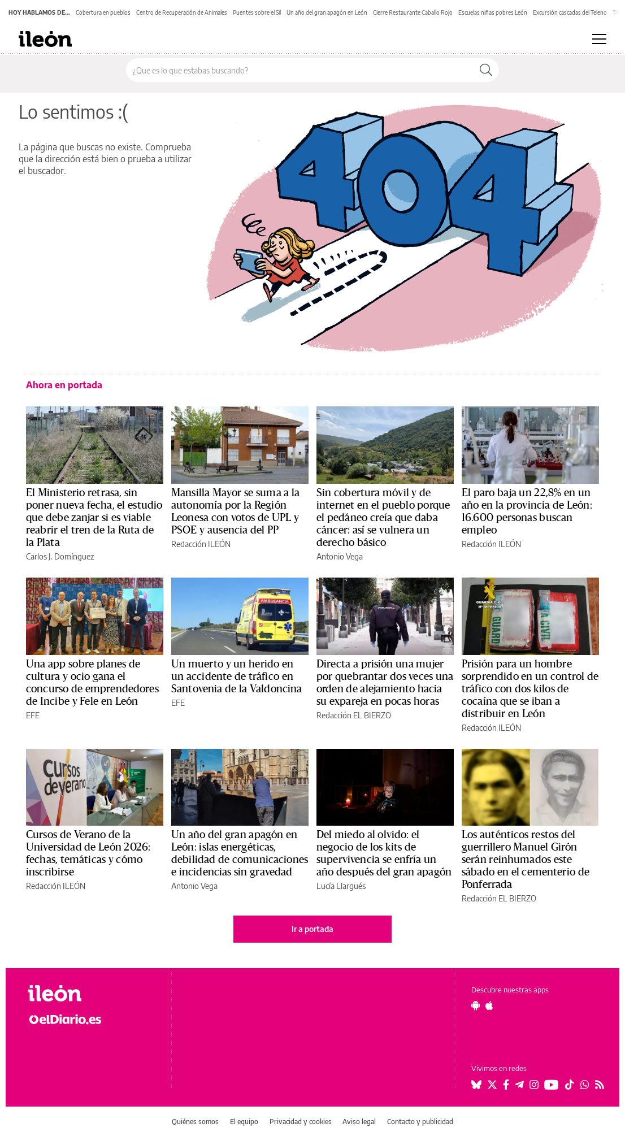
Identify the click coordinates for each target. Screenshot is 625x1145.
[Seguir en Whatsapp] (584, 1084)
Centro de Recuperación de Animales (181, 12)
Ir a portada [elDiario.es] (312, 929)
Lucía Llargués (341, 886)
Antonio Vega (339, 556)
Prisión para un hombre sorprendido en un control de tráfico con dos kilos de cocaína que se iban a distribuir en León (530, 688)
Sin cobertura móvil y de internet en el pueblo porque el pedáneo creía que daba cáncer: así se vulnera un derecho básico (383, 517)
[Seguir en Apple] (489, 1005)
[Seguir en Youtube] (551, 1084)
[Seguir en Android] (475, 1005)
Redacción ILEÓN (201, 544)
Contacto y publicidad (420, 1121)
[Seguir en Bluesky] (476, 1084)
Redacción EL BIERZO (353, 715)
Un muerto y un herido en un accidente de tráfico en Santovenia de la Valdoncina (236, 676)
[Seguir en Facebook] (506, 1084)
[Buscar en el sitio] (300, 70)
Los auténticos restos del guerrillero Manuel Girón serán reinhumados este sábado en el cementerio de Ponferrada (525, 859)
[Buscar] (486, 70)
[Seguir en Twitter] (492, 1084)
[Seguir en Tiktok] (570, 1084)
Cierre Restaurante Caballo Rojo (413, 12)
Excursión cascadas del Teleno (570, 12)
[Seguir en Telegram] (519, 1084)
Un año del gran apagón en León (327, 12)
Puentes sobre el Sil (257, 12)
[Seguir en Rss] (599, 1084)
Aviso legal (359, 1121)
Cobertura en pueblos (103, 12)
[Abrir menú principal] (599, 39)
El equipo (244, 1121)
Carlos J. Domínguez (60, 556)
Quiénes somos (195, 1121)
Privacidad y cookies (301, 1121)
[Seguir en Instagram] (534, 1084)
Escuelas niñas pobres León (492, 12)
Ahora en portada (64, 385)
